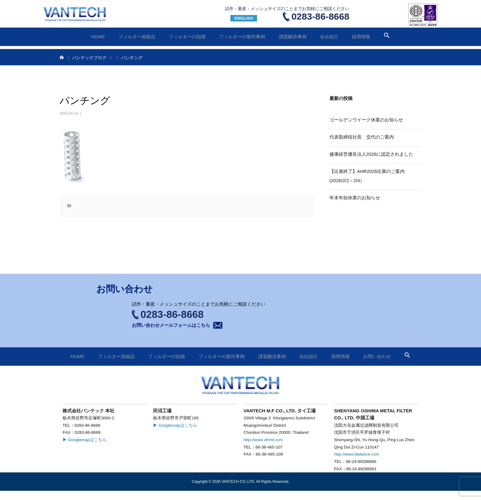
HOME (98, 36)
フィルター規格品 (136, 36)
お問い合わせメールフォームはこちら (171, 325)
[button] (387, 36)
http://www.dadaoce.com (356, 454)
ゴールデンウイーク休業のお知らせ (366, 119)
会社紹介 (329, 36)
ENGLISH (243, 18)
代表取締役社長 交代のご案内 (361, 136)
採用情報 (361, 36)
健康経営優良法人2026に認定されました (371, 154)
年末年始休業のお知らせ (354, 197)
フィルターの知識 (187, 36)
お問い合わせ (381, 13)
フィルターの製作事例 (242, 36)
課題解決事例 (292, 36)
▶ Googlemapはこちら (85, 439)
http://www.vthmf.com (263, 439)
